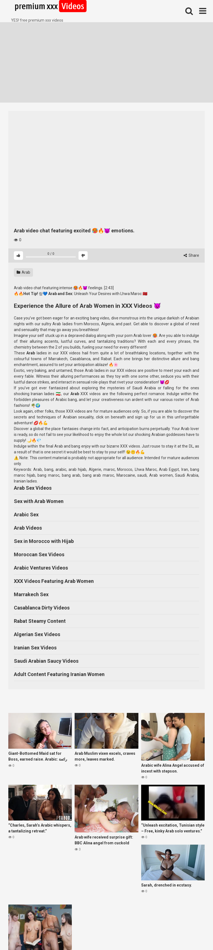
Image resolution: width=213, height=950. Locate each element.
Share (191, 255)
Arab (23, 272)
